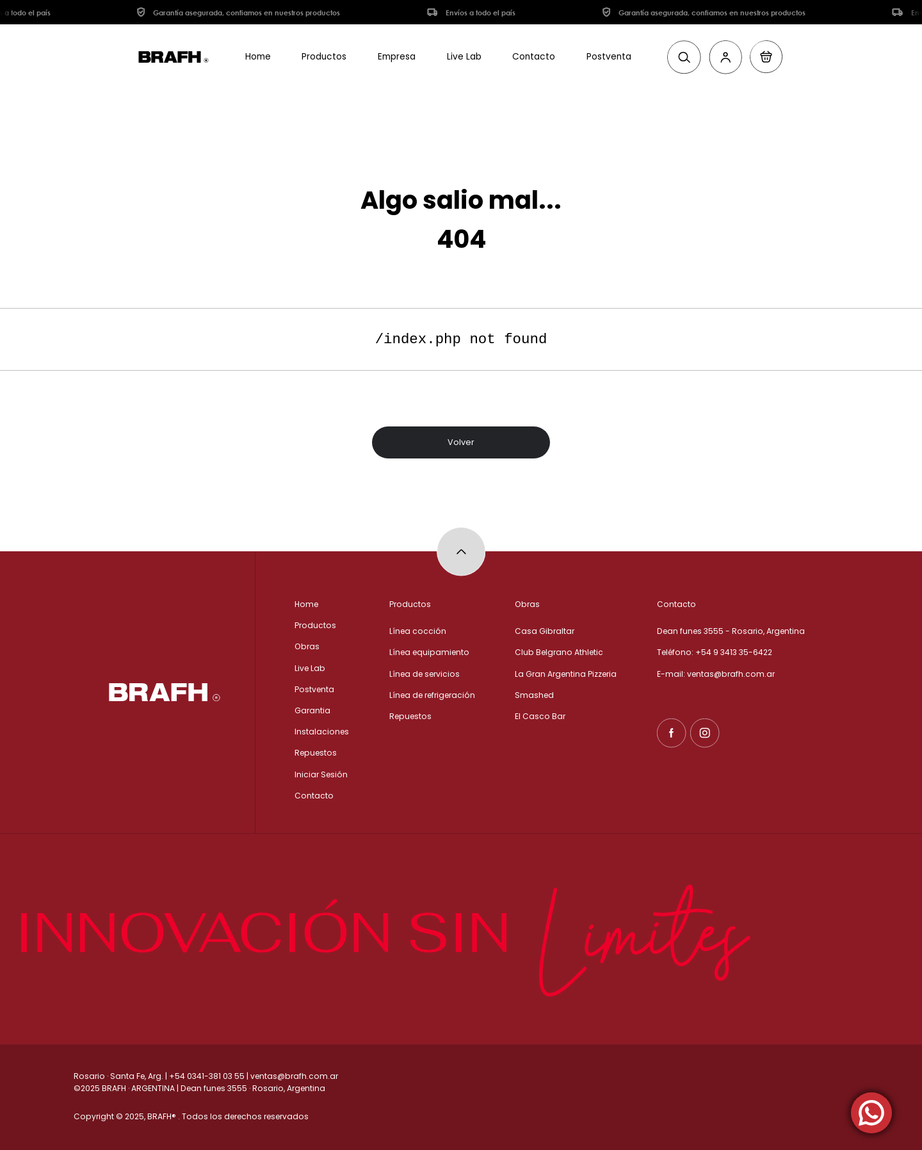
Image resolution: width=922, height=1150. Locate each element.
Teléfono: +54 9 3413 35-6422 (714, 652)
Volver (461, 443)
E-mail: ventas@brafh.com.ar (716, 673)
